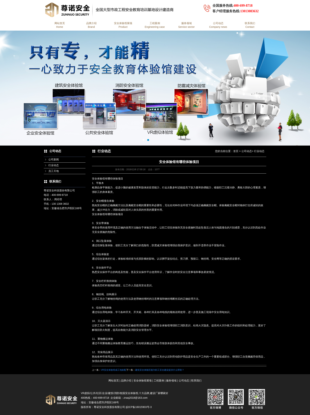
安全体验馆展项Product (123, 25)
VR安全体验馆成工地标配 (113, 370)
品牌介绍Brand (91, 25)
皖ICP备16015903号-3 (139, 407)
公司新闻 (53, 159)
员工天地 (53, 171)
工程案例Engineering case (155, 25)
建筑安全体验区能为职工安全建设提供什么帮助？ (159, 370)
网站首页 (113, 380)
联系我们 (196, 380)
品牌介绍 (126, 380)
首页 (235, 151)
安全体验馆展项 (142, 380)
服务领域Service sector (186, 25)
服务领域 (171, 380)
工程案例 (159, 380)
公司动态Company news (218, 25)
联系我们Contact (250, 25)
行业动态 (53, 165)
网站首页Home (60, 25)
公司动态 (246, 151)
